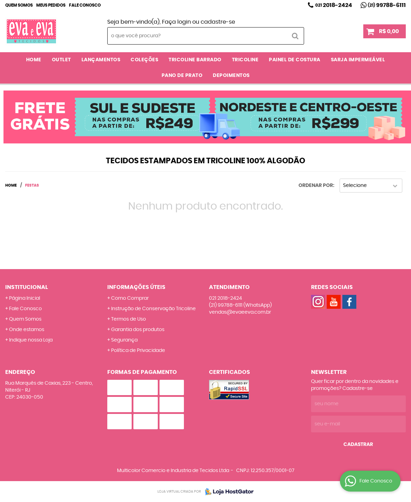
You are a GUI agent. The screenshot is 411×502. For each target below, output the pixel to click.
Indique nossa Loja (31, 340)
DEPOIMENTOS (231, 75)
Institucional (26, 287)
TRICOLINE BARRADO (195, 59)
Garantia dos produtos (137, 329)
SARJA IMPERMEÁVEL (358, 59)
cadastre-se (218, 22)
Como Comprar (130, 298)
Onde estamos (26, 329)
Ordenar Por (315, 185)
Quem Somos (19, 5)
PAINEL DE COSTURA (294, 59)
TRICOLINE (245, 59)
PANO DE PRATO (182, 75)
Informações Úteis (136, 287)
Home (33, 59)
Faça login (176, 22)
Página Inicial (24, 298)
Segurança (124, 340)
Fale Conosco (85, 5)
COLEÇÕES (144, 59)
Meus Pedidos (50, 5)
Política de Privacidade (138, 350)
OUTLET (61, 59)
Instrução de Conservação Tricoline (153, 308)
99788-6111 (387, 5)
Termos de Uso (128, 319)
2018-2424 (333, 5)
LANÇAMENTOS (101, 59)
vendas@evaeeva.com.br (240, 312)
